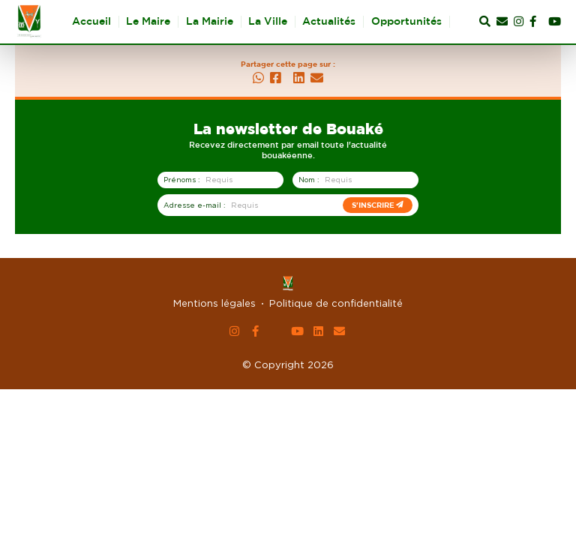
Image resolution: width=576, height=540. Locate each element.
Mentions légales (214, 303)
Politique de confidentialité (336, 303)
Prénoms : (182, 180)
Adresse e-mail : (194, 205)
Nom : (308, 180)
